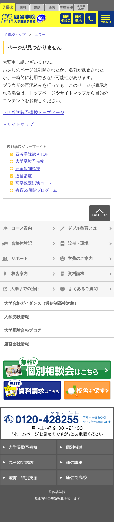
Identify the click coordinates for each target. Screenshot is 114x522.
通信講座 (23, 175)
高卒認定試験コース (33, 183)
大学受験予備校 (29, 161)
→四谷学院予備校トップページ (33, 112)
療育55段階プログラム (36, 190)
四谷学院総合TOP (32, 154)
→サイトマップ (18, 124)
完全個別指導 (27, 168)
